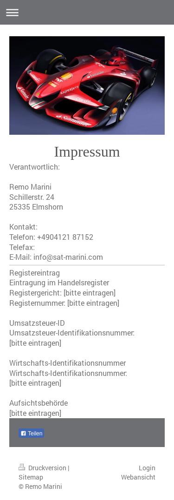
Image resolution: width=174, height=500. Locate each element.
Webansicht (138, 477)
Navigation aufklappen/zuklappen (87, 12)
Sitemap (31, 477)
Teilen (31, 433)
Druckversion (43, 467)
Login (147, 467)
